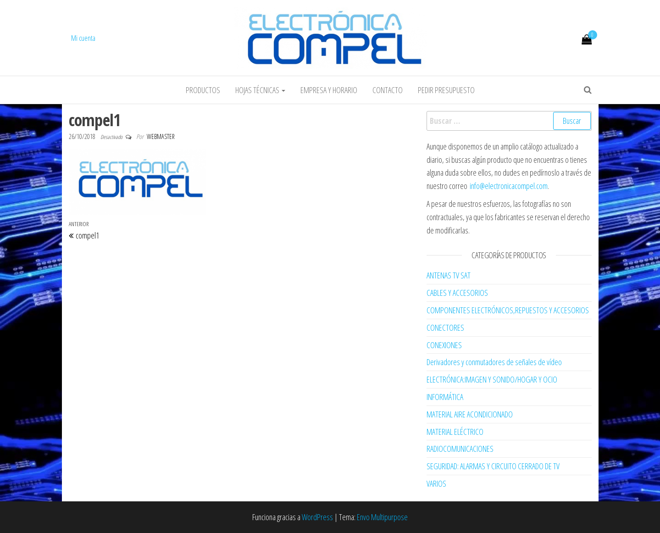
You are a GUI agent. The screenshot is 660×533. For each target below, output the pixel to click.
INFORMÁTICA (445, 396)
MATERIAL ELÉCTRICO (455, 431)
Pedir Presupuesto (446, 89)
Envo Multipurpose (382, 516)
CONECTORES (445, 327)
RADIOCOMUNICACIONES (460, 448)
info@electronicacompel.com (509, 185)
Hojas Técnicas (260, 89)
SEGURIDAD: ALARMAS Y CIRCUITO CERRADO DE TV (493, 466)
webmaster (161, 136)
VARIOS (436, 483)
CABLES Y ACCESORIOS (457, 292)
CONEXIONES (444, 344)
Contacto (387, 89)
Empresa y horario (328, 89)
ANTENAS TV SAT (449, 275)
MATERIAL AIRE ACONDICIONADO (470, 414)
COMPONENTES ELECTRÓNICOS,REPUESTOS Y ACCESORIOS (508, 310)
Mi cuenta (83, 38)
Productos (203, 89)
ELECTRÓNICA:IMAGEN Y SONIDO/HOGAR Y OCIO (492, 379)
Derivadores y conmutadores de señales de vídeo (494, 361)
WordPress (317, 516)
